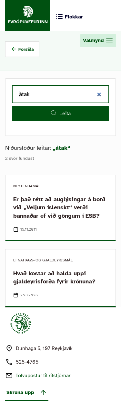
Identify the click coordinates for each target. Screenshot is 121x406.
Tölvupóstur (42, 375)
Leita (60, 113)
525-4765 (27, 362)
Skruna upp (26, 392)
